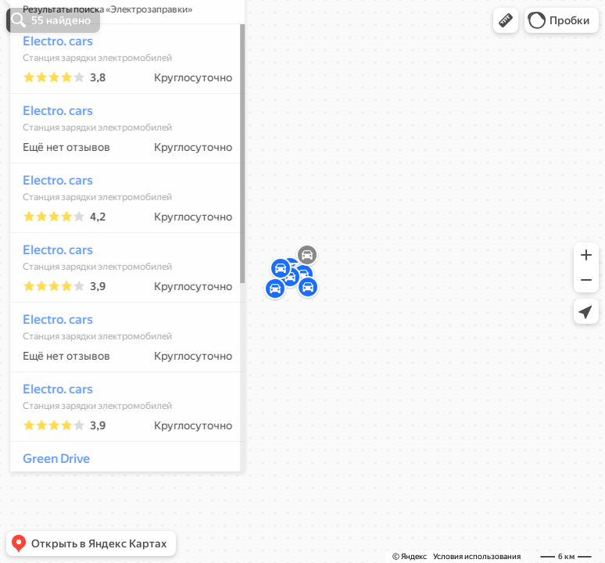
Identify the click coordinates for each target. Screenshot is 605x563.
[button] (505, 20)
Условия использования (477, 556)
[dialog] (120, 279)
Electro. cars (51, 87)
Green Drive (49, 504)
